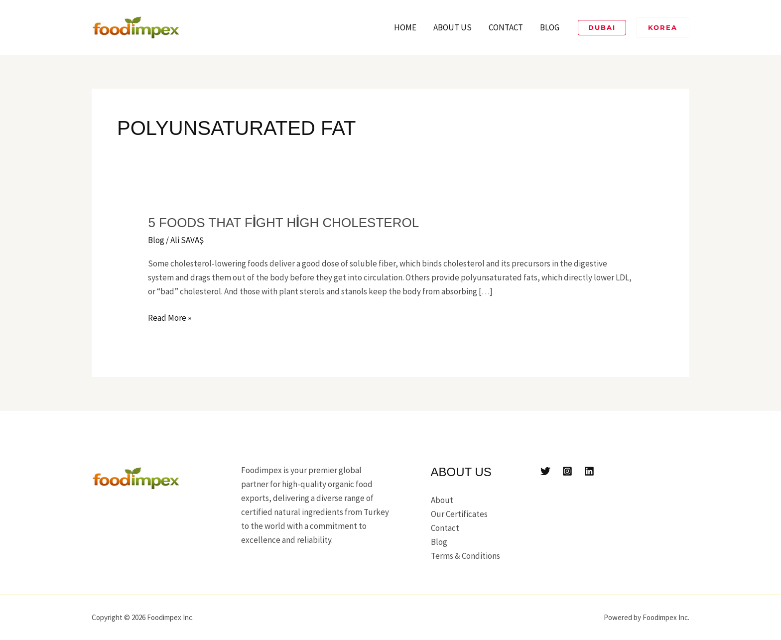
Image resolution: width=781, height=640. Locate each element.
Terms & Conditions (465, 555)
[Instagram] (567, 471)
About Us (452, 27)
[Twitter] (545, 471)
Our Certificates (459, 514)
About (442, 500)
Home (405, 27)
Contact (506, 27)
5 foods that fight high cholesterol (283, 222)
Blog (549, 27)
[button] (602, 27)
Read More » (169, 317)
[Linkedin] (589, 471)
